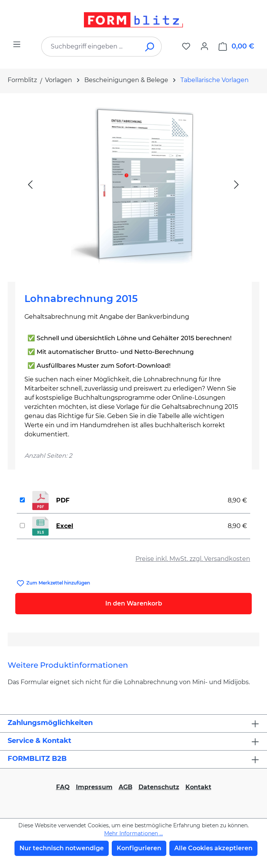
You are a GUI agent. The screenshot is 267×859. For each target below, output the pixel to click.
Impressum (94, 787)
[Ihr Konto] (204, 46)
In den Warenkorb (133, 603)
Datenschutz (158, 787)
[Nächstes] (236, 184)
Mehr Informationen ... (133, 833)
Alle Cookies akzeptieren (213, 848)
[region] (133, 184)
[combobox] (90, 47)
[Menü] (17, 44)
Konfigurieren (139, 848)
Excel (64, 526)
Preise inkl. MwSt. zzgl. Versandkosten (192, 558)
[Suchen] (150, 47)
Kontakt (198, 787)
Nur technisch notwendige (61, 848)
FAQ (63, 787)
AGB (125, 787)
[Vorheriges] (30, 184)
